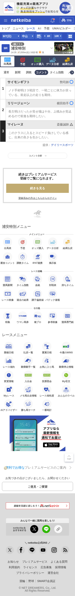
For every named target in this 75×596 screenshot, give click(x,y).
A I (39, 28)
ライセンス (30, 567)
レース (31, 28)
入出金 (28, 377)
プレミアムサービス (34, 561)
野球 (31, 581)
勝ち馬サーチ (28, 405)
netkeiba (21, 20)
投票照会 (47, 377)
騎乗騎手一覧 (28, 362)
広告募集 (46, 567)
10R (56, 36)
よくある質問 (59, 561)
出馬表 (7, 61)
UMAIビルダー (61, 28)
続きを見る (37, 188)
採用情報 (60, 567)
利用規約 (14, 567)
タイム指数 (57, 72)
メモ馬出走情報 (28, 391)
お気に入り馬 (47, 362)
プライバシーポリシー (30, 572)
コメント (41, 72)
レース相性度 (47, 391)
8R (48, 36)
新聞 (17, 72)
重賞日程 (47, 348)
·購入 (37, 62)
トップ (5, 28)
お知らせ (13, 561)
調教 (29, 72)
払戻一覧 (28, 348)
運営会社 (53, 572)
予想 (46, 28)
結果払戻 (67, 62)
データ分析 (52, 62)
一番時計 (47, 405)
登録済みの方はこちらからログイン (37, 198)
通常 (6, 72)
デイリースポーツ (62, 145)
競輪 (66, 20)
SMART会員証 (46, 581)
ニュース (18, 28)
